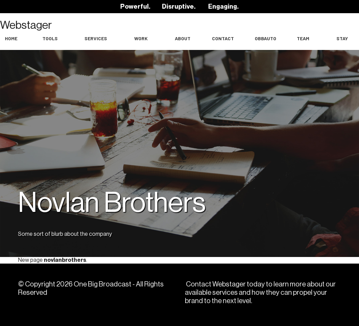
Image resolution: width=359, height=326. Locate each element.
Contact (223, 38)
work (141, 38)
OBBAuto (265, 38)
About (182, 38)
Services (95, 38)
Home (11, 38)
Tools (50, 38)
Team (303, 38)
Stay (342, 38)
